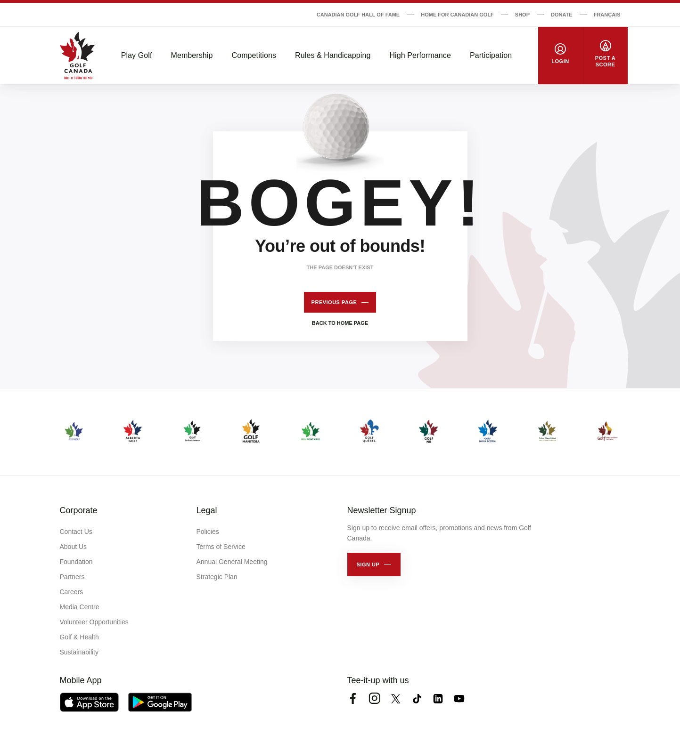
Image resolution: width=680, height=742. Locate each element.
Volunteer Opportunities (94, 622)
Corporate (79, 510)
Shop (522, 14)
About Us (73, 546)
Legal (207, 510)
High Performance (420, 55)
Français (607, 14)
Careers (71, 592)
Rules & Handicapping (332, 55)
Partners (72, 577)
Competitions (254, 55)
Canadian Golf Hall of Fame (358, 14)
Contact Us (76, 531)
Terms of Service (221, 546)
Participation (491, 55)
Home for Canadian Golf (457, 14)
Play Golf (136, 55)
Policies (208, 531)
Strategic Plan (217, 577)
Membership (192, 55)
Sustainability (79, 652)
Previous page (334, 302)
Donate (562, 14)
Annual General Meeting (232, 561)
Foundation (76, 561)
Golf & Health (79, 637)
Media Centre (79, 607)
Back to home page (340, 323)
